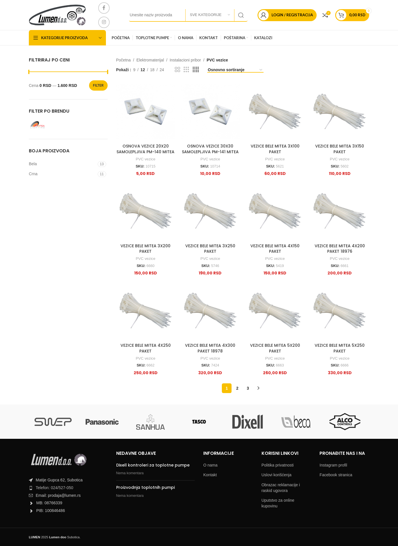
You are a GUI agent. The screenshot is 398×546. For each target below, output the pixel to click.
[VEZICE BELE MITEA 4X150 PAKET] (275, 211)
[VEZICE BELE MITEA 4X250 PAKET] (145, 310)
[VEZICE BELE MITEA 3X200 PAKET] (145, 211)
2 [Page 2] (237, 388)
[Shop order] (235, 70)
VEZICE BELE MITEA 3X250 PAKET (210, 248)
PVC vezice (145, 159)
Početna (123, 60)
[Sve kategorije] (209, 15)
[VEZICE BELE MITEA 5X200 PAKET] (275, 310)
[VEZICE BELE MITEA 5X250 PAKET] (339, 310)
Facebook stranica (335, 475)
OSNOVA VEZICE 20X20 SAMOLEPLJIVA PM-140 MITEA (145, 149)
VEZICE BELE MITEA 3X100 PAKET (275, 149)
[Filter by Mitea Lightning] (47, 124)
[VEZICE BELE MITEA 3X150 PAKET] (339, 111)
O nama (210, 465)
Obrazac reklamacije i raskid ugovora (281, 488)
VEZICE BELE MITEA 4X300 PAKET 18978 (210, 348)
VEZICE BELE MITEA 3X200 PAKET (145, 248)
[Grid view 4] (196, 69)
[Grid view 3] (186, 69)
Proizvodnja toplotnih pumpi (145, 487)
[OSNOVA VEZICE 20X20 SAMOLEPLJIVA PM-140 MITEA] (145, 111)
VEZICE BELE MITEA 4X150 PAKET (274, 248)
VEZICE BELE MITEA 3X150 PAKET (339, 149)
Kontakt (210, 475)
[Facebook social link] (104, 8)
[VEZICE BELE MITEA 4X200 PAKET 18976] (339, 211)
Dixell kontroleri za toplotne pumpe (153, 465)
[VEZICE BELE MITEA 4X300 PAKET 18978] (210, 310)
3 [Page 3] (248, 388)
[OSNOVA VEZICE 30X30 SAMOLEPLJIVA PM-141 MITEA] (210, 111)
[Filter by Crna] (62, 174)
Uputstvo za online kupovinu (278, 503)
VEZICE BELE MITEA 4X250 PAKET (145, 348)
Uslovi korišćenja (277, 475)
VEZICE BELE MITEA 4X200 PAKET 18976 (340, 248)
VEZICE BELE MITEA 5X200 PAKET (275, 348)
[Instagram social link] (104, 22)
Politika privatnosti (278, 465)
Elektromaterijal (150, 60)
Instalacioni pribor (185, 60)
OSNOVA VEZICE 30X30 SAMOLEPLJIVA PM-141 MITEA (210, 149)
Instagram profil (333, 465)
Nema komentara (130, 473)
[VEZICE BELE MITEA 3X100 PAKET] (275, 111)
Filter (98, 85)
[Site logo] (57, 14)
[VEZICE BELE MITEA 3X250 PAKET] (210, 211)
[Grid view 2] (177, 69)
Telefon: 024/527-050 (54, 487)
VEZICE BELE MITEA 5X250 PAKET (340, 348)
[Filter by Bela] (62, 164)
